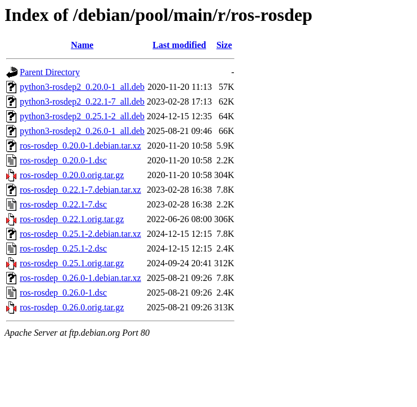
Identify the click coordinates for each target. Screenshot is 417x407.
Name (82, 45)
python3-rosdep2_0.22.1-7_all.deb (82, 101)
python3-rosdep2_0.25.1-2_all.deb (82, 116)
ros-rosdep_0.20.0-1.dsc (63, 160)
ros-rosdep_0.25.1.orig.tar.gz (72, 263)
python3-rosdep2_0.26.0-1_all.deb (82, 131)
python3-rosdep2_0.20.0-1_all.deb (82, 87)
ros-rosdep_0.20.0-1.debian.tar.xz (80, 145)
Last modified (179, 45)
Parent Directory (50, 72)
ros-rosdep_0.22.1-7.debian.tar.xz (80, 189)
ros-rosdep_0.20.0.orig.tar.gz (72, 175)
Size (224, 45)
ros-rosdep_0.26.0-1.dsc (63, 292)
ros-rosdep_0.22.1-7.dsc (63, 204)
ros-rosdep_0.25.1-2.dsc (63, 248)
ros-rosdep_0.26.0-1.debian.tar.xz (80, 278)
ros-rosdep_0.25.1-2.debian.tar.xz (80, 234)
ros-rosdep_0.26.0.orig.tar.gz (72, 307)
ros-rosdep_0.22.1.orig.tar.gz (72, 219)
